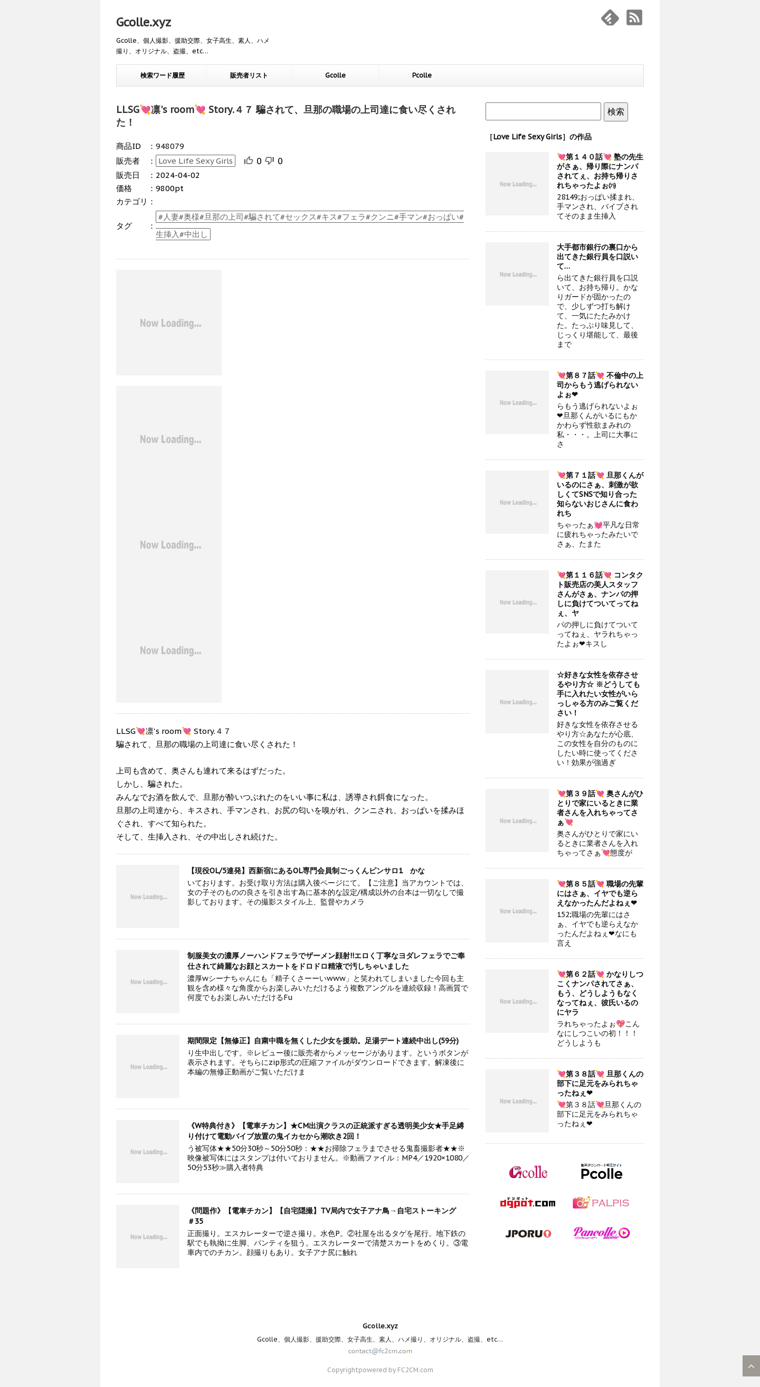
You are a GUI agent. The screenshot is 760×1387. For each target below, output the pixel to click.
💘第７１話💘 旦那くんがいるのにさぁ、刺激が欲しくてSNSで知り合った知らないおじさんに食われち (600, 494)
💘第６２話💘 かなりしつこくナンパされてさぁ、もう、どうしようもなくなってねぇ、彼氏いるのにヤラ (600, 993)
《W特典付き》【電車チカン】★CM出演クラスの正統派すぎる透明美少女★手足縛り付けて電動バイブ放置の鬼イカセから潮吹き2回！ (325, 1131)
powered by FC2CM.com (395, 1370)
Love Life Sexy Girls (195, 161)
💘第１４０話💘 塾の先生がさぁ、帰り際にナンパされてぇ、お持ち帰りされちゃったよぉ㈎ (600, 171)
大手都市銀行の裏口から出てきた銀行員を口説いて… (597, 256)
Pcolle (422, 75)
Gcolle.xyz (143, 22)
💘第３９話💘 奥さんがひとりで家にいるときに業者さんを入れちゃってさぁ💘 (600, 808)
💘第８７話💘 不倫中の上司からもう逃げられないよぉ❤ (600, 385)
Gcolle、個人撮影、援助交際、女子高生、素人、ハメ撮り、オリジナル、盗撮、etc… (380, 1339)
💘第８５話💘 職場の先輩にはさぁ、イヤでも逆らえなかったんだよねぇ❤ (600, 893)
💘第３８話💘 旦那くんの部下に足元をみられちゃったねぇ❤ (600, 1083)
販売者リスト (249, 75)
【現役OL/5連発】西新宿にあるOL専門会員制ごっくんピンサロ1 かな (306, 870)
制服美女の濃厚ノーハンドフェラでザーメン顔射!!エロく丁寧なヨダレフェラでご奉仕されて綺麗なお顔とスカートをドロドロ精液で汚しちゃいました (326, 961)
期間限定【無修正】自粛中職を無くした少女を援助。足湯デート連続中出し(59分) (323, 1040)
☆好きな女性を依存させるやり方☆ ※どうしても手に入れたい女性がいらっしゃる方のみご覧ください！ (598, 694)
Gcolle (335, 75)
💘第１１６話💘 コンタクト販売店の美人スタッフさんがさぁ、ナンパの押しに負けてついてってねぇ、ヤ (600, 594)
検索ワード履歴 (162, 75)
